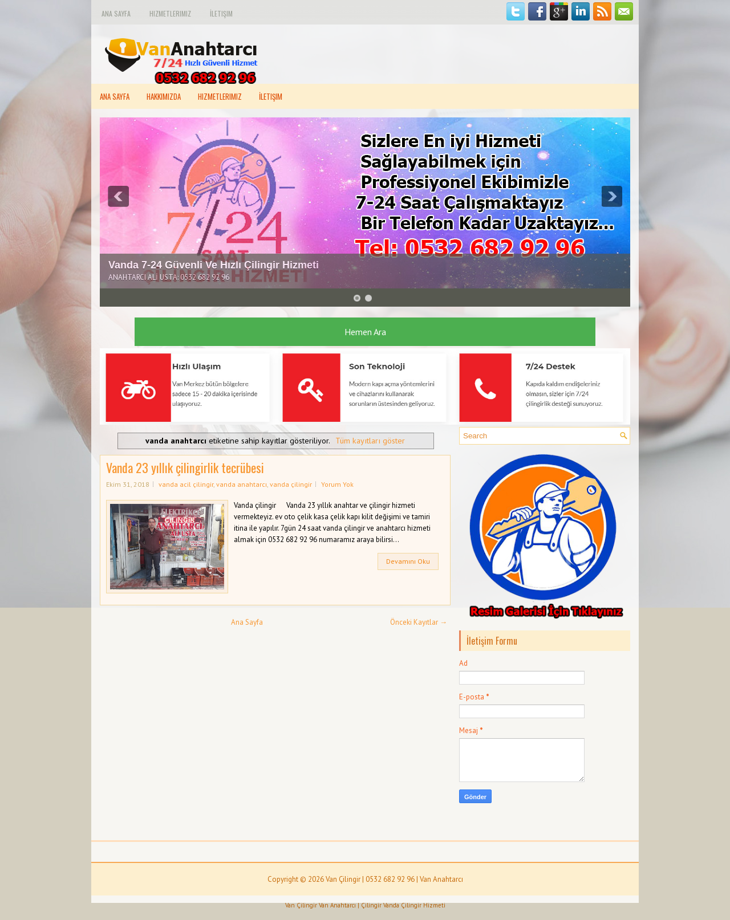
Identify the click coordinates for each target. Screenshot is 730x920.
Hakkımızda (164, 96)
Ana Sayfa (116, 13)
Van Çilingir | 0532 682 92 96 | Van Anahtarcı (394, 879)
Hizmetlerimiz (170, 13)
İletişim (221, 13)
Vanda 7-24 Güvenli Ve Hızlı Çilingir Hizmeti (213, 265)
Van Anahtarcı (337, 905)
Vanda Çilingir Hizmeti (414, 905)
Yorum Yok (337, 484)
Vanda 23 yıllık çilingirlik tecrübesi (185, 467)
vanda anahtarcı (241, 484)
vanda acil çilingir (186, 484)
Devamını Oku (408, 561)
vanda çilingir (291, 484)
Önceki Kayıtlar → (418, 622)
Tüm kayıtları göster (370, 440)
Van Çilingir (301, 905)
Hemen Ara (365, 331)
